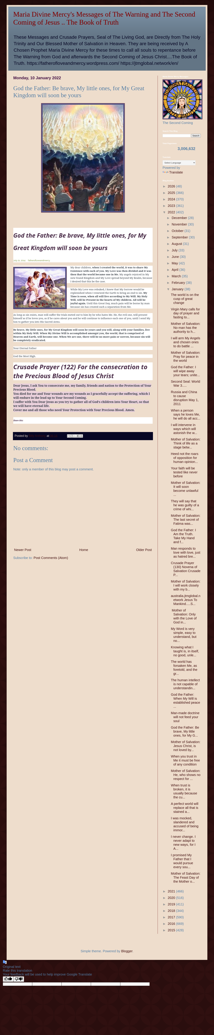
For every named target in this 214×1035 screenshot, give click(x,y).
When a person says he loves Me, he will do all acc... (185, 414)
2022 (172, 212)
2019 (172, 904)
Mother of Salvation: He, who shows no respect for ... (185, 775)
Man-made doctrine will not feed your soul (185, 717)
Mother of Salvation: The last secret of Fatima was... (185, 519)
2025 (172, 193)
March (177, 276)
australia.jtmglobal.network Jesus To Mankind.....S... (185, 600)
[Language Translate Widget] (179, 162)
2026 (172, 186)
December (180, 218)
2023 (172, 206)
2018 (172, 911)
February (179, 282)
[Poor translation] (18, 979)
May (175, 263)
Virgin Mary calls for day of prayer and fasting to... (185, 313)
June (176, 257)
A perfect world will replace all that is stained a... (184, 808)
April (175, 270)
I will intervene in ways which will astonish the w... (184, 429)
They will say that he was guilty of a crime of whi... (185, 505)
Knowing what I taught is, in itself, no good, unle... (185, 651)
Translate (173, 172)
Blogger (127, 951)
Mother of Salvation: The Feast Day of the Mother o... (185, 877)
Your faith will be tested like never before (184, 472)
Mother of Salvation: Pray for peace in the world (185, 356)
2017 (172, 917)
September (180, 237)
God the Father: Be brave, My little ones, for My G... (185, 731)
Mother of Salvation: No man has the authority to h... (185, 327)
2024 (172, 199)
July (175, 250)
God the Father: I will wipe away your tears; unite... (185, 371)
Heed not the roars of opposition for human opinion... (184, 458)
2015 (172, 930)
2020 (172, 898)
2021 (172, 891)
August (177, 244)
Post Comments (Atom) (51, 558)
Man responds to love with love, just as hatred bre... (185, 552)
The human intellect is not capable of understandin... (185, 684)
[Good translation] (8, 979)
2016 (172, 924)
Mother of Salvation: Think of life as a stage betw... (185, 443)
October (178, 231)
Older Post (144, 550)
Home (83, 550)
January (178, 289)
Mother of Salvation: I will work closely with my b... (185, 585)
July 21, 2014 (19, 260)
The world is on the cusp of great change (185, 299)
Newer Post (22, 550)
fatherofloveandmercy (39, 260)
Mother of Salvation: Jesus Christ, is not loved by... (185, 746)
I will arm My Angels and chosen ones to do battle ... (185, 342)
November (180, 224)
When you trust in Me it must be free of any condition (185, 760)
